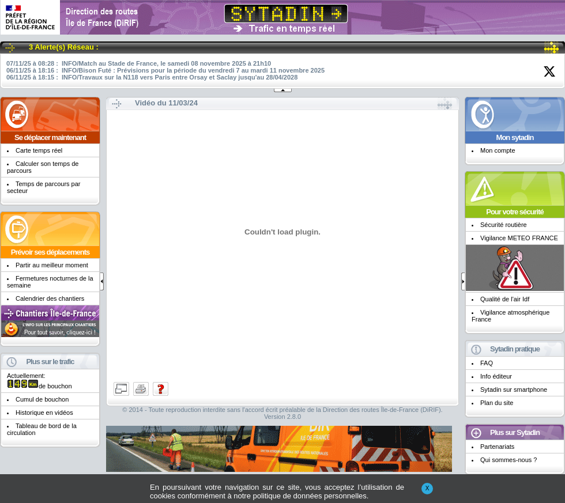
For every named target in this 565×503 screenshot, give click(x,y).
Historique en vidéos (44, 412)
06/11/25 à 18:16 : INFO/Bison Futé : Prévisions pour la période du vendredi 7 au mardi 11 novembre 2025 (165, 70)
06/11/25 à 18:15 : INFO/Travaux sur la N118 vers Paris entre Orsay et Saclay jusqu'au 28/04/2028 (151, 77)
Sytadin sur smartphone (513, 389)
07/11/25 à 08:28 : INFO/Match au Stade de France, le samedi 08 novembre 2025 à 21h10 (138, 63)
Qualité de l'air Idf (504, 299)
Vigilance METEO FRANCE (519, 238)
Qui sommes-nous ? (508, 459)
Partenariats (497, 446)
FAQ (486, 363)
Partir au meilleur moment (52, 265)
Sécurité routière (503, 224)
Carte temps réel (39, 150)
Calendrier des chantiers (50, 298)
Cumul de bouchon (42, 399)
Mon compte (497, 150)
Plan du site (496, 402)
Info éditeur (496, 376)
